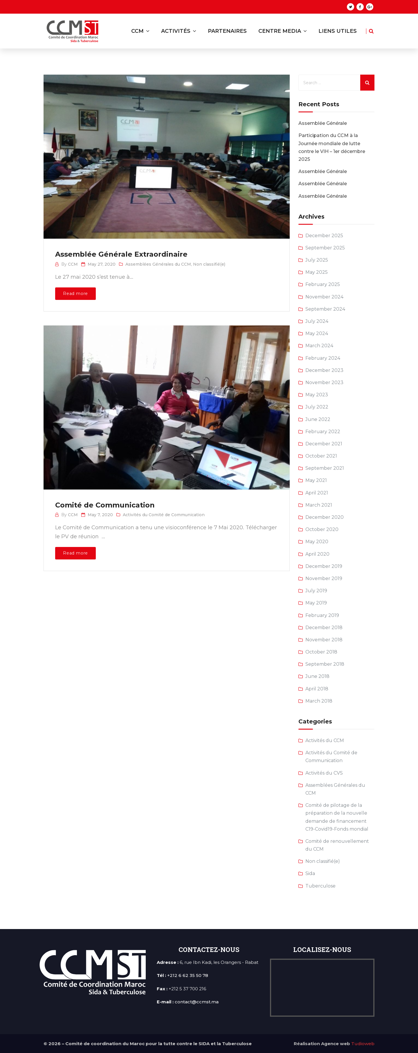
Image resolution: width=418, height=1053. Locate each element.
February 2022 (322, 431)
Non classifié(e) (209, 264)
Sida (310, 873)
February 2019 (322, 615)
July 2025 (316, 260)
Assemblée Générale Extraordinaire (121, 254)
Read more (75, 293)
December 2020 (324, 517)
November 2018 (324, 639)
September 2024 (325, 309)
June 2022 (317, 419)
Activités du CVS (324, 773)
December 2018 (324, 627)
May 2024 (316, 333)
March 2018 (318, 701)
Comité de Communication (105, 505)
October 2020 (321, 529)
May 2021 (316, 480)
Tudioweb (362, 1043)
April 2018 (316, 689)
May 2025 (316, 272)
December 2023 (324, 370)
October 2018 (321, 652)
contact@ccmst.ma (197, 1002)
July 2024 (316, 321)
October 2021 (321, 456)
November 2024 (324, 297)
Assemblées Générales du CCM (158, 264)
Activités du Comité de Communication (164, 514)
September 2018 (324, 664)
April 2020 (317, 554)
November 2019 (323, 578)
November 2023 (324, 382)
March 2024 (319, 345)
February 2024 (322, 358)
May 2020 (316, 541)
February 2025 (322, 284)
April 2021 (316, 493)
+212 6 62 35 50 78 (187, 975)
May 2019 (316, 603)
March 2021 (318, 505)
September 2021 (324, 468)
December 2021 (323, 444)
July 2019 (316, 590)
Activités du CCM (324, 740)
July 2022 (316, 407)
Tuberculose (320, 886)
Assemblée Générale (322, 123)
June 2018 (317, 676)
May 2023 (316, 394)
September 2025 (325, 248)
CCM (73, 264)
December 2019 (323, 566)
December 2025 (324, 235)
